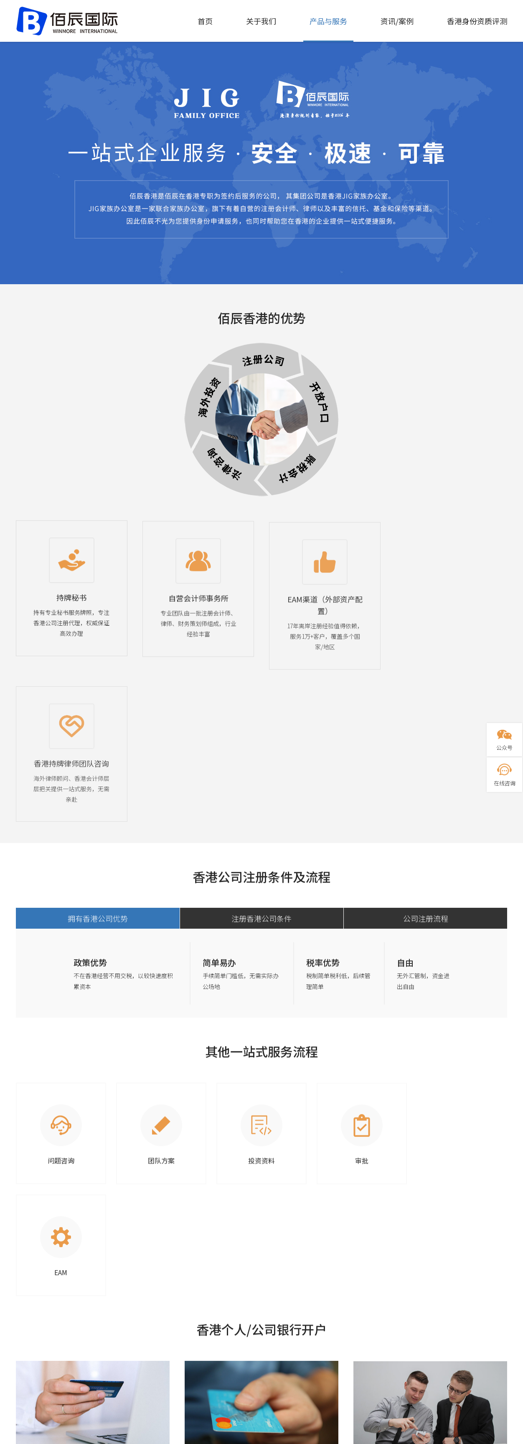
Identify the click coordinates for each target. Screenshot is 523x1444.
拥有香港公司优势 (98, 779)
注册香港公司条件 (261, 779)
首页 (205, 20)
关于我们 (261, 20)
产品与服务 (328, 20)
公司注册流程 (425, 779)
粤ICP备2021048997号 (261, 1438)
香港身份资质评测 (477, 20)
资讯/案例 (397, 20)
